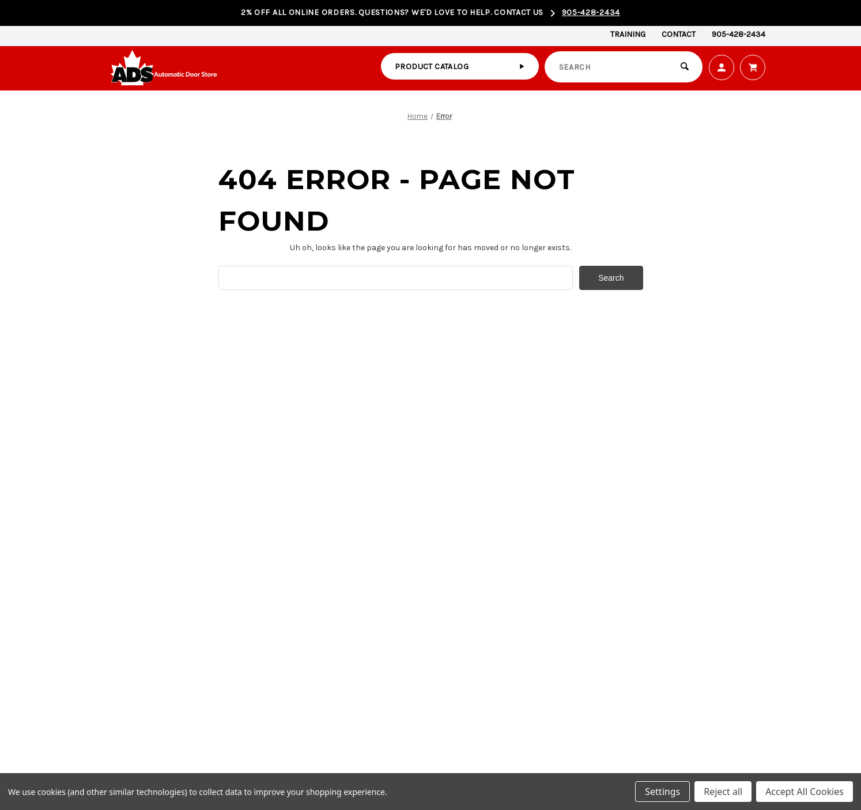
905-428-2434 (591, 12)
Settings (662, 791)
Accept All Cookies (804, 791)
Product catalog (432, 66)
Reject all (723, 791)
